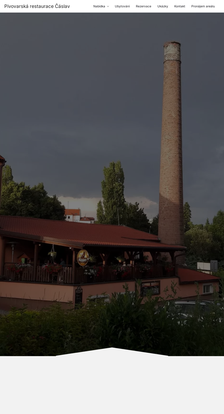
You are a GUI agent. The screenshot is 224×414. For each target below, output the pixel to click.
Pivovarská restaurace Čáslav (37, 6)
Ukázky (162, 6)
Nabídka (99, 6)
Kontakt (179, 6)
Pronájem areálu (203, 6)
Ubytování (122, 6)
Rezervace (143, 6)
